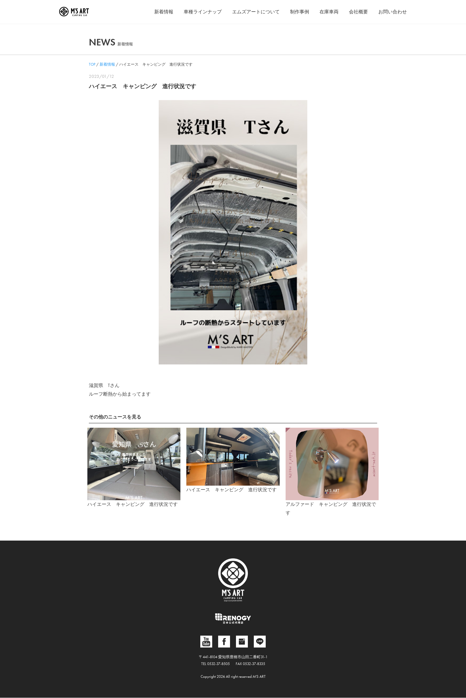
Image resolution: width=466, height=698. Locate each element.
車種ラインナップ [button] (203, 12)
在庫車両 (329, 12)
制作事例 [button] (299, 12)
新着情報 (163, 12)
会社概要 (358, 12)
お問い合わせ (392, 12)
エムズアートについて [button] (256, 12)
